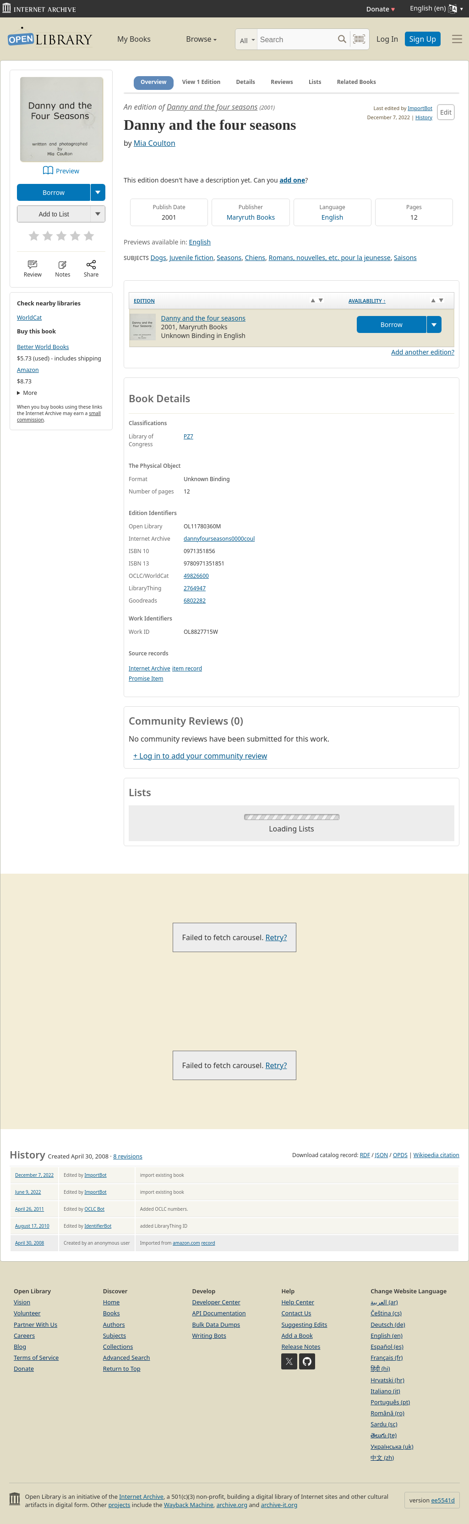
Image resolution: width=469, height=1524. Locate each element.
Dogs (158, 257)
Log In (387, 39)
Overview (154, 82)
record (208, 1243)
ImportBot (420, 108)
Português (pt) (390, 1402)
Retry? (276, 937)
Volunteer (27, 1313)
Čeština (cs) (386, 1313)
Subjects (114, 1335)
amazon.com (186, 1243)
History (423, 117)
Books (111, 1313)
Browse (192, 39)
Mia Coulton (154, 143)
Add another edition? (422, 352)
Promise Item (146, 678)
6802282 (195, 600)
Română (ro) (387, 1413)
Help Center (297, 1302)
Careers (24, 1335)
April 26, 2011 (29, 1209)
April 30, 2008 (29, 1243)
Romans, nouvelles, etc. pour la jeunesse (329, 257)
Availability (367, 300)
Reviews (282, 82)
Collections (118, 1346)
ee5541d (443, 1500)
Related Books (356, 82)
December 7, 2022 (34, 1175)
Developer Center (216, 1302)
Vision (22, 1302)
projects (119, 1505)
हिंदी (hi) (380, 1368)
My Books (134, 39)
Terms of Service (36, 1357)
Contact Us (296, 1313)
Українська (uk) (392, 1446)
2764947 (195, 588)
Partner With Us (35, 1324)
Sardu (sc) (384, 1424)
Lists (315, 82)
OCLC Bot (94, 1209)
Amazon (28, 370)
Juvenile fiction (191, 257)
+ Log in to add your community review (200, 756)
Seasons (229, 257)
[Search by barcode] (359, 39)
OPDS (400, 1155)
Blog (20, 1346)
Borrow (54, 192)
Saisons (405, 257)
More (30, 393)
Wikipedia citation (436, 1155)
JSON (381, 1155)
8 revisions (127, 1156)
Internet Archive (149, 668)
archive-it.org (279, 1505)
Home (111, 1302)
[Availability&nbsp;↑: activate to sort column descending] (399, 301)
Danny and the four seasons (212, 107)
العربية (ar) (384, 1302)
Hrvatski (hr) (387, 1380)
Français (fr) (387, 1357)
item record (187, 668)
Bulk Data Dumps (216, 1324)
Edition (144, 300)
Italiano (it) (385, 1391)
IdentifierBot (97, 1226)
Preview (67, 170)
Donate (380, 9)
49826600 (196, 576)
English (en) (387, 1335)
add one (292, 180)
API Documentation (219, 1313)
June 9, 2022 (28, 1192)
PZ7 (188, 436)
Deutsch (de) (388, 1324)
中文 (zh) (382, 1457)
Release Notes (300, 1346)
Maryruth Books (251, 217)
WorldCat (29, 317)
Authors (114, 1324)
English (333, 217)
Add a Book (296, 1335)
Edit (446, 112)
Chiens (255, 257)
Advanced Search (126, 1357)
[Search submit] (342, 39)
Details (246, 82)
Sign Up (422, 39)
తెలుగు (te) (384, 1435)
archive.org (232, 1505)
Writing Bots (209, 1335)
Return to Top (122, 1368)
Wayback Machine (188, 1505)
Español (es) (387, 1346)
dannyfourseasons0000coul (219, 539)
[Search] (296, 39)
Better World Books (43, 347)
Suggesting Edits (304, 1324)
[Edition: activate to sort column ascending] (236, 301)
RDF (365, 1155)
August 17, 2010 (32, 1226)
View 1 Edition (201, 82)
